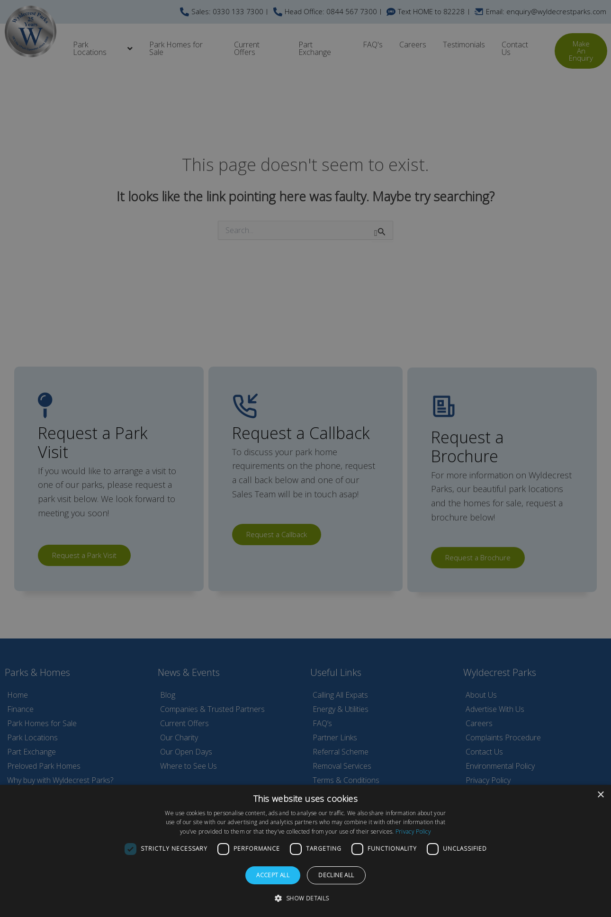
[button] (305, 898)
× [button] (600, 795)
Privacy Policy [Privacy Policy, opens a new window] (413, 831)
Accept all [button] (272, 875)
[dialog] (305, 851)
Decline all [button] (336, 875)
